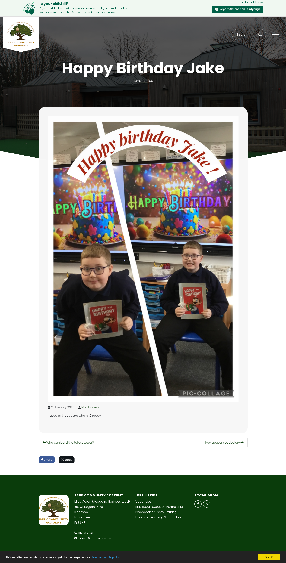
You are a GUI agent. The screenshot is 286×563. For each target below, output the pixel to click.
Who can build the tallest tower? (68, 442)
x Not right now (252, 2)
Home (137, 81)
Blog (150, 81)
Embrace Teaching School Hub (158, 517)
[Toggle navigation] (276, 34)
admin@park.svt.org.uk (94, 538)
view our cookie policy (105, 557)
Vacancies (143, 501)
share (47, 460)
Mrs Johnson (91, 407)
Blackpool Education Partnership (159, 507)
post (67, 460)
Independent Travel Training (156, 512)
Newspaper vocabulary (225, 442)
